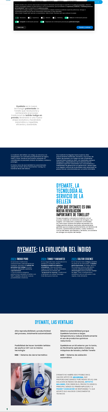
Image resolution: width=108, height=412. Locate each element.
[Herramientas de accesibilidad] (7, 409)
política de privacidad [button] (78, 5)
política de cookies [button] (43, 8)
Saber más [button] (21, 27)
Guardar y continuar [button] (84, 27)
